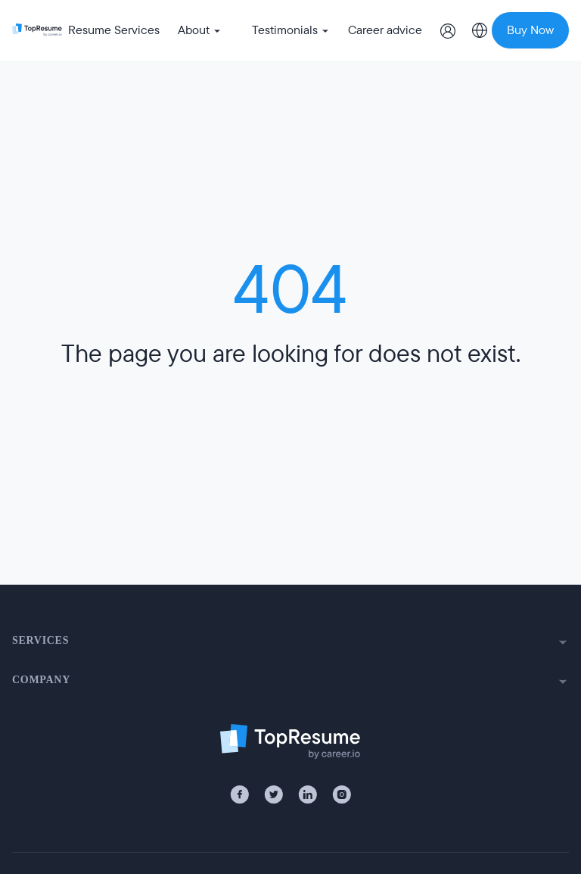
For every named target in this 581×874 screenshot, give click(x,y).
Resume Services (114, 30)
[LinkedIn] (307, 794)
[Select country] (480, 30)
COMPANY (290, 681)
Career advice (385, 30)
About (200, 30)
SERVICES (290, 641)
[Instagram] (341, 794)
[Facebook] (239, 794)
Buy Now (530, 30)
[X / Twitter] (273, 794)
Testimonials (291, 30)
